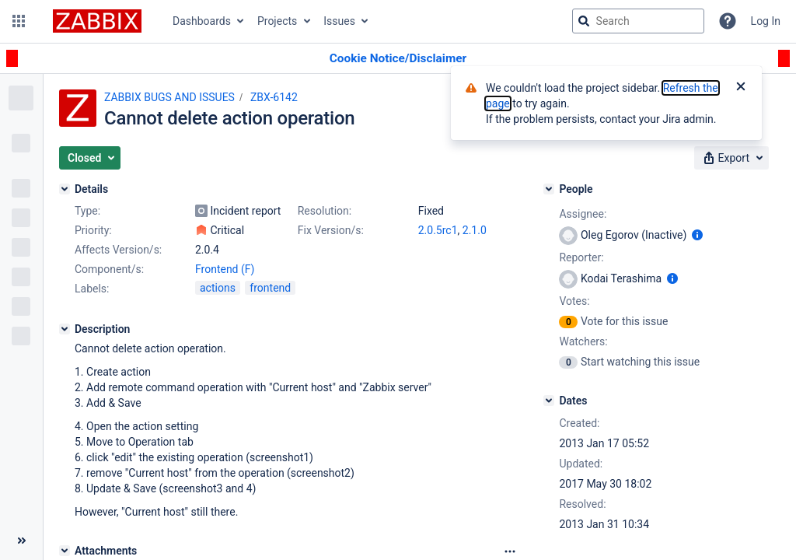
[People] (548, 189)
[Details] (64, 189)
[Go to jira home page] (97, 21)
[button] (19, 21)
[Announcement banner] (398, 59)
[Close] (741, 88)
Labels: (92, 288)
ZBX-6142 (274, 97)
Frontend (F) (224, 269)
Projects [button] (277, 21)
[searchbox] (638, 21)
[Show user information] (697, 235)
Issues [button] (339, 21)
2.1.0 (475, 230)
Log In (765, 21)
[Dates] (548, 400)
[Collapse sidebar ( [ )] (21, 540)
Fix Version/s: (331, 230)
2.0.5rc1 (438, 230)
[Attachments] (64, 550)
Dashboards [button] (202, 21)
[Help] (727, 21)
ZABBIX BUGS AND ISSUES (169, 97)
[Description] (64, 329)
